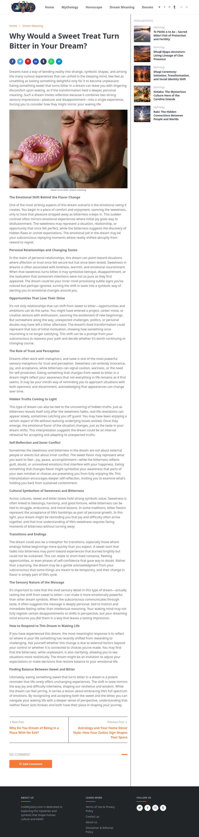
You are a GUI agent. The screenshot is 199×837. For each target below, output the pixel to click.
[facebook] (164, 7)
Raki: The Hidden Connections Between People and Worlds (168, 115)
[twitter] (159, 7)
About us (91, 822)
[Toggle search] (187, 7)
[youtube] (169, 7)
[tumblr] (174, 7)
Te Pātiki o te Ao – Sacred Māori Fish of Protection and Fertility (170, 35)
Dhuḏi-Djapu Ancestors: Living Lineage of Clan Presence (169, 55)
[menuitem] (49, 7)
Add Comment (30, 764)
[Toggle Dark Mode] (181, 7)
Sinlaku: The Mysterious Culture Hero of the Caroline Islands (170, 95)
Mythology (159, 27)
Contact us (92, 816)
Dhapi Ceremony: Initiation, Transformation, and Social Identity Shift (172, 75)
